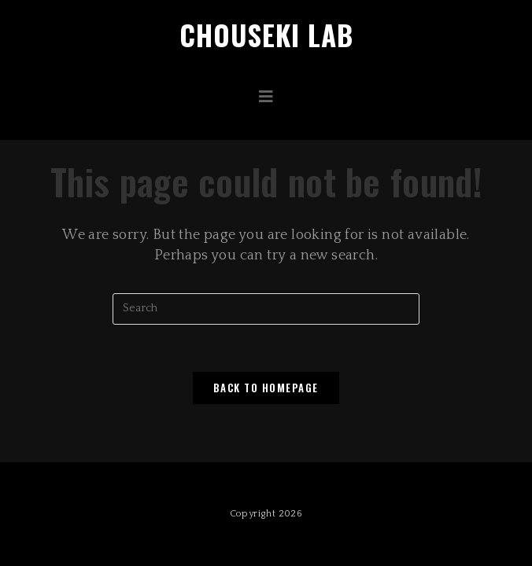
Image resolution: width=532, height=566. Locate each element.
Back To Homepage (266, 387)
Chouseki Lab (266, 34)
